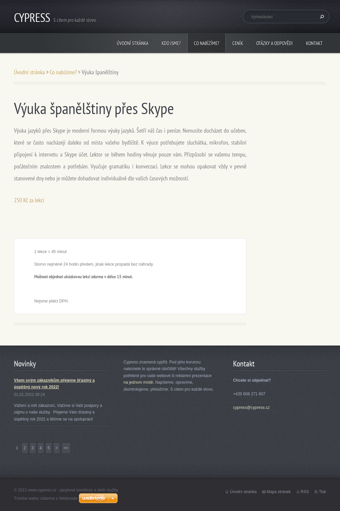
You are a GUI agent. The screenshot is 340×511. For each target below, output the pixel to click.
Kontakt (314, 43)
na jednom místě (138, 382)
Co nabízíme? (206, 43)
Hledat (321, 17)
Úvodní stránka (132, 43)
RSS (305, 491)
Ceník (237, 43)
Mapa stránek (279, 491)
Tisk (322, 491)
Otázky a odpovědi (274, 43)
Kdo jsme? (171, 43)
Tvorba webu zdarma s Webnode (45, 498)
